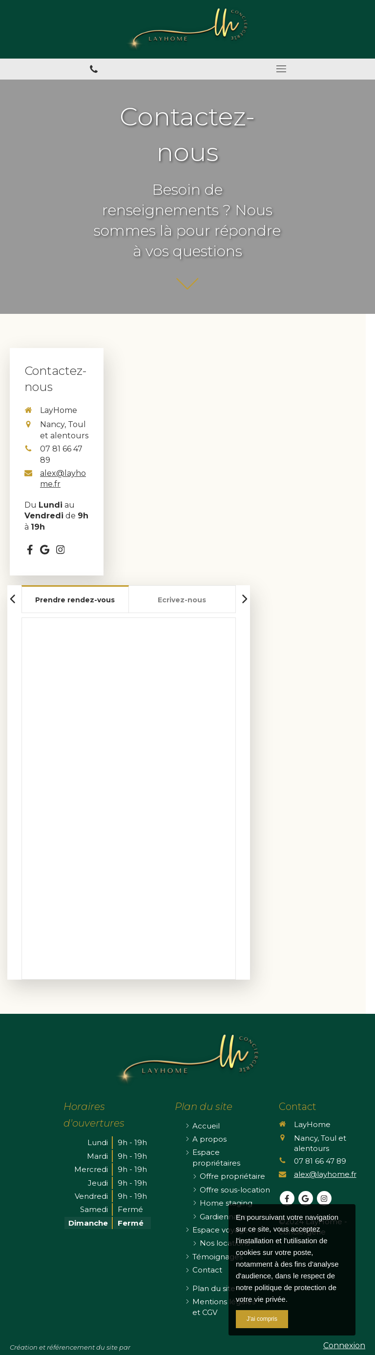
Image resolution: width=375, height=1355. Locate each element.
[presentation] (75, 601)
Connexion (344, 1345)
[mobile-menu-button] (281, 69)
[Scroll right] (244, 599)
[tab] (75, 599)
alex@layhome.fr (63, 479)
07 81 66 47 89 (320, 1161)
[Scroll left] (13, 599)
